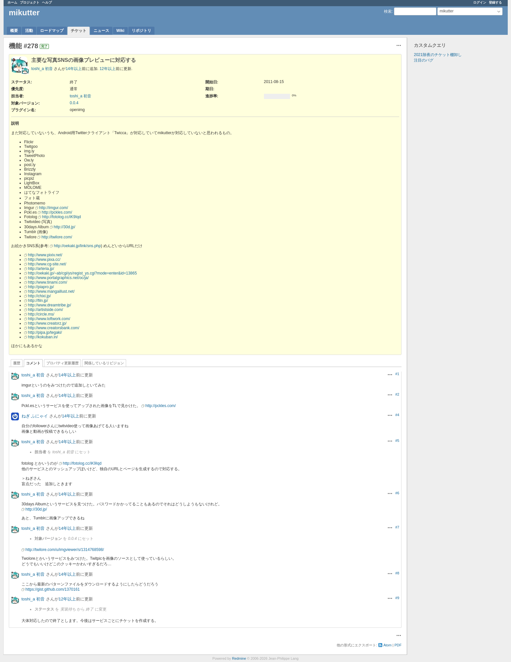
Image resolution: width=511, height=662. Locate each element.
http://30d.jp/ (64, 227)
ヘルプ (47, 2)
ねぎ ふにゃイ (35, 416)
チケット (78, 30)
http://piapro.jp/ (41, 287)
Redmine (239, 658)
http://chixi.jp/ (39, 296)
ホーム (12, 2)
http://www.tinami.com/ (47, 282)
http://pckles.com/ (57, 212)
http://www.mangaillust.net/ (51, 291)
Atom (387, 645)
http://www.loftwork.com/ (49, 319)
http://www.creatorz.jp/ (47, 323)
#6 (397, 493)
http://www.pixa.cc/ (44, 259)
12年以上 (107, 68)
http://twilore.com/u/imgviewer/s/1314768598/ (64, 549)
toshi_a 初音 (42, 68)
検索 (388, 11)
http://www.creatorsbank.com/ (53, 328)
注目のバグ (423, 60)
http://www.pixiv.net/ (45, 255)
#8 (397, 573)
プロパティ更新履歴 (62, 363)
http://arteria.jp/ (41, 268)
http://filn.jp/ (38, 300)
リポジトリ (141, 30)
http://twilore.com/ (56, 237)
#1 (397, 374)
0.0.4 (74, 103)
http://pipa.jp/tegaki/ (45, 332)
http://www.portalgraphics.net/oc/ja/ (58, 277)
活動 (29, 30)
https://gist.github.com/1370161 (52, 589)
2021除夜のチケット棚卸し (438, 54)
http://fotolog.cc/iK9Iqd (61, 217)
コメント (33, 363)
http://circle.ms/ (41, 314)
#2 (397, 394)
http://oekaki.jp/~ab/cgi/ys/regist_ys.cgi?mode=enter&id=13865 (82, 273)
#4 (397, 415)
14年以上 (73, 68)
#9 (397, 598)
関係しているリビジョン (104, 363)
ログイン (479, 2)
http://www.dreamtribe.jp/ (49, 305)
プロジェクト (29, 2)
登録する (495, 2)
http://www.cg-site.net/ (47, 264)
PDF (398, 645)
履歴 (16, 363)
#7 (397, 527)
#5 (397, 441)
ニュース (101, 30)
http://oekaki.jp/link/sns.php (77, 246)
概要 (14, 30)
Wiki (120, 30)
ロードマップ (52, 30)
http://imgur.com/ (53, 207)
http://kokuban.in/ (43, 337)
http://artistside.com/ (45, 309)
